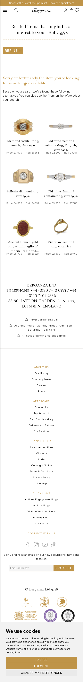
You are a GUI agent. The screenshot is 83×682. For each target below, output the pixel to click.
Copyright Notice (41, 465)
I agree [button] (41, 659)
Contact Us (41, 407)
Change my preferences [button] (41, 672)
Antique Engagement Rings (41, 499)
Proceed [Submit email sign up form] (64, 568)
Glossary (41, 453)
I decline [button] (41, 666)
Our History (41, 373)
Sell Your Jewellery (41, 419)
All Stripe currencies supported (44, 335)
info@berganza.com (44, 319)
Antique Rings (41, 505)
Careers (41, 385)
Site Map (41, 483)
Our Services (41, 431)
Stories (41, 459)
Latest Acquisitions (41, 447)
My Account (41, 413)
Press (41, 391)
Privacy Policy (41, 477)
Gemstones (41, 523)
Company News (41, 379)
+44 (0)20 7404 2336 (52, 293)
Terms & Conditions (41, 471)
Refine (13, 50)
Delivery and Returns (41, 425)
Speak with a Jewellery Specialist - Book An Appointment (41, 3)
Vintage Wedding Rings (41, 511)
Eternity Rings (41, 517)
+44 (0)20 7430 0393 (48, 290)
